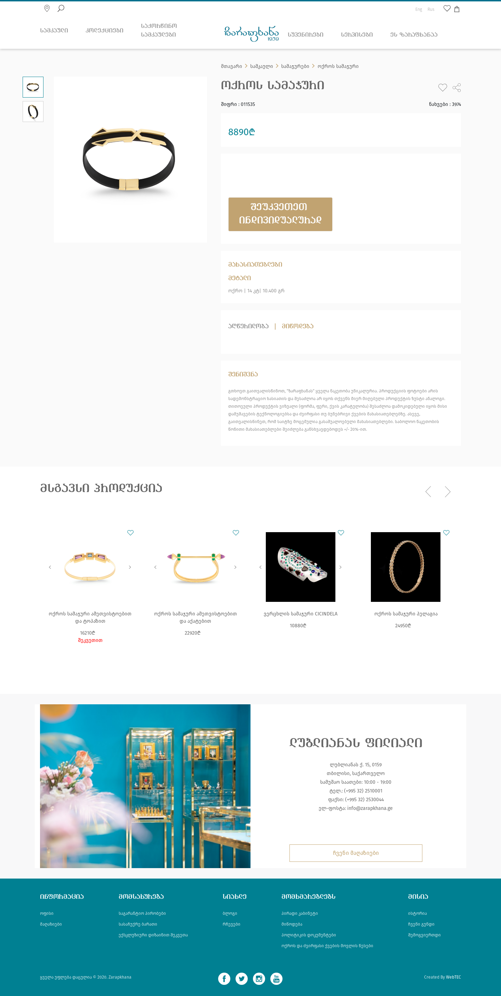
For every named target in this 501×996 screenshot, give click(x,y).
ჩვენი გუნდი (421, 924)
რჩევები (231, 924)
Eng (418, 9)
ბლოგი (230, 913)
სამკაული (54, 31)
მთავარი (231, 66)
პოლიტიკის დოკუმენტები (308, 935)
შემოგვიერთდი (424, 935)
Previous (50, 567)
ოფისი (47, 913)
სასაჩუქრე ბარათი (138, 924)
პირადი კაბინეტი (299, 913)
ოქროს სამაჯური (338, 66)
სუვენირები (306, 35)
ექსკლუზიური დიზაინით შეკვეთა (153, 935)
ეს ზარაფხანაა (414, 35)
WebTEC (453, 977)
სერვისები (357, 35)
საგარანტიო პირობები (142, 913)
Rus (431, 9)
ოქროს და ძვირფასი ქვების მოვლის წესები (327, 945)
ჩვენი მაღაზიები (356, 853)
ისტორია (417, 913)
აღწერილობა (248, 326)
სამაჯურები (295, 66)
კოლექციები (105, 31)
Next (130, 567)
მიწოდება (297, 326)
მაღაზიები (51, 924)
